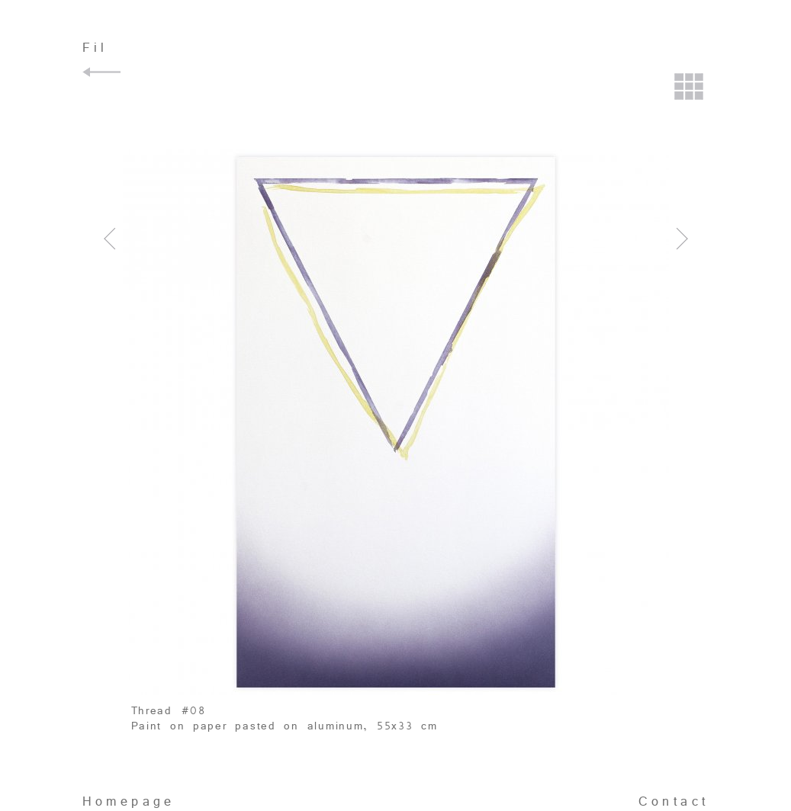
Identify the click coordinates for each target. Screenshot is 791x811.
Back (103, 72)
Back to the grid (689, 88)
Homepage (128, 801)
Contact (673, 801)
